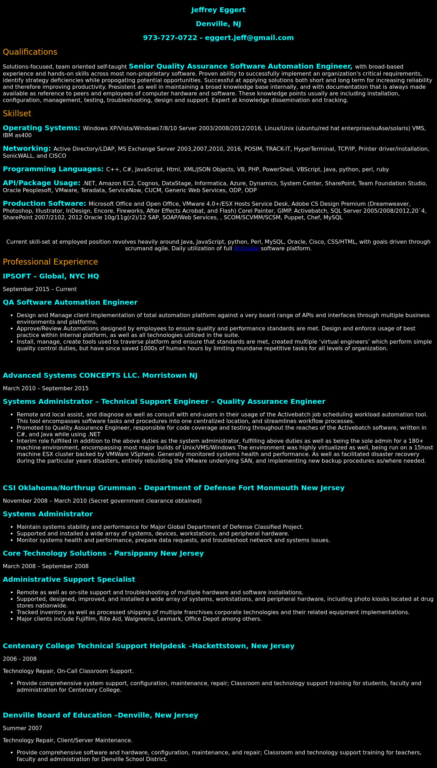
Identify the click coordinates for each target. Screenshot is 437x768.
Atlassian (246, 248)
